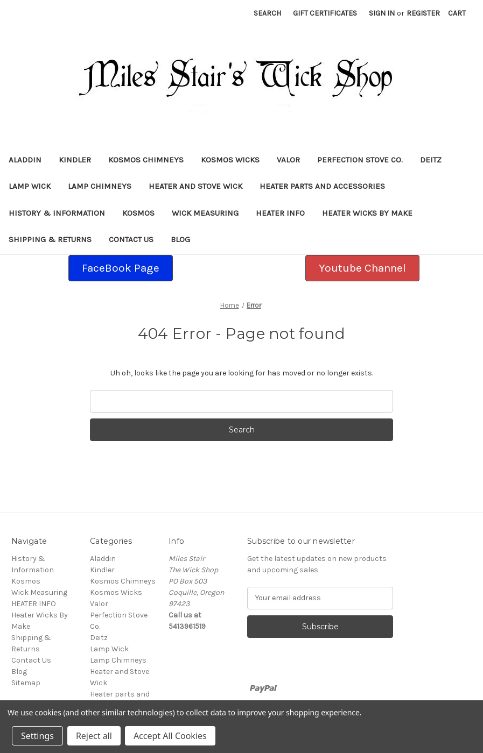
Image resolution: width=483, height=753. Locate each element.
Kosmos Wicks (230, 160)
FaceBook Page (120, 267)
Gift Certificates (325, 13)
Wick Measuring (205, 213)
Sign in (382, 13)
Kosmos (138, 213)
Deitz (431, 160)
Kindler (75, 160)
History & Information (57, 213)
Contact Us (131, 239)
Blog (180, 239)
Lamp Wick (30, 186)
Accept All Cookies (170, 736)
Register (423, 13)
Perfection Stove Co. (360, 160)
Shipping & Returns (50, 239)
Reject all (94, 736)
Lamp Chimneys (99, 186)
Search (267, 13)
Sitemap (25, 682)
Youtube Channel (362, 267)
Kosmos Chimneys (146, 160)
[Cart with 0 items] (457, 13)
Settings (37, 736)
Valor (288, 160)
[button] (120, 268)
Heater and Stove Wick (195, 186)
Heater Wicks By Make (367, 213)
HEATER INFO (280, 213)
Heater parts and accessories (322, 186)
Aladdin (25, 160)
